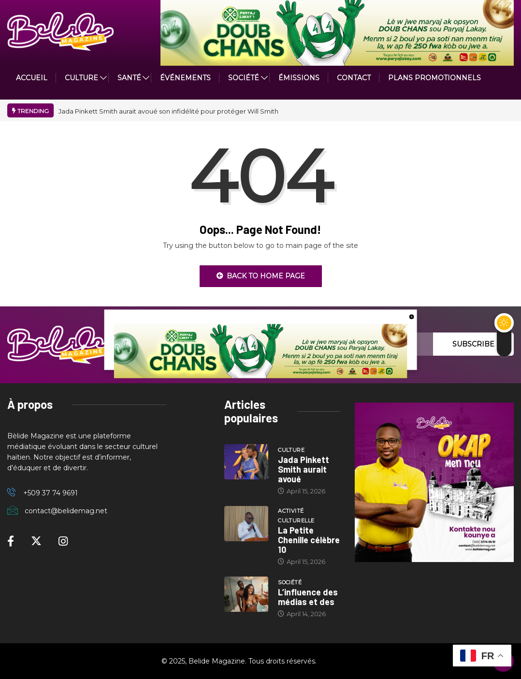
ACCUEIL (31, 77)
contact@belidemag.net (66, 510)
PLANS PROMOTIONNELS (434, 77)
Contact (354, 77)
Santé (129, 77)
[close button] (411, 316)
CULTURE (81, 77)
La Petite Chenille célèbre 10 (309, 540)
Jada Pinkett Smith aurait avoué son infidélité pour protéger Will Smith (168, 111)
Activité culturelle (296, 515)
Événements (185, 77)
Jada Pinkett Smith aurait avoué (303, 469)
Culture (291, 450)
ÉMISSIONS (298, 77)
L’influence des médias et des (308, 597)
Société (243, 77)
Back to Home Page (261, 276)
